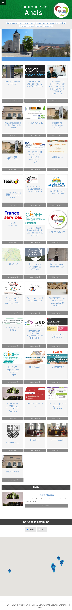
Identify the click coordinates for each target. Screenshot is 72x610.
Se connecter (37, 607)
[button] (9, 571)
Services (38, 26)
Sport (42, 529)
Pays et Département (37, 23)
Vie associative (52, 23)
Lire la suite (13, 101)
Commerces (47, 26)
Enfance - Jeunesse (27, 26)
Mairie (62, 23)
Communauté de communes (17, 23)
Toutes (30, 529)
